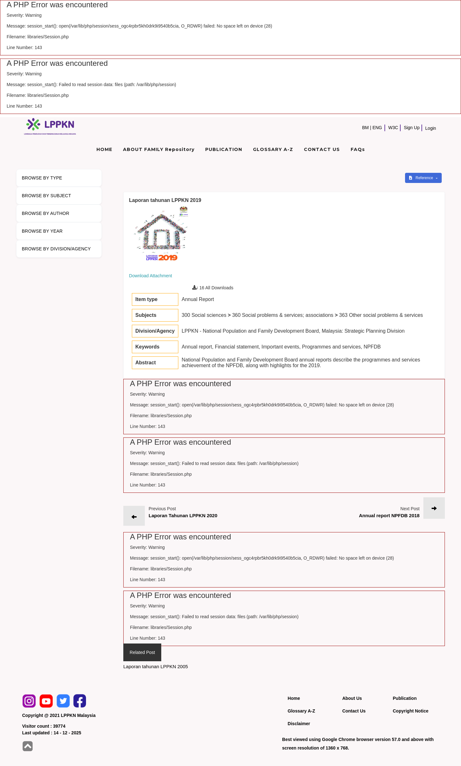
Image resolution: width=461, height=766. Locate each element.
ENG (377, 127)
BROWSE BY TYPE (42, 177)
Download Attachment (150, 275)
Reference (421, 178)
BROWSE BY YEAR (42, 231)
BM (365, 127)
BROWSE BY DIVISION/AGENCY (56, 248)
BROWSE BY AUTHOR (45, 213)
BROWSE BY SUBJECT (46, 195)
